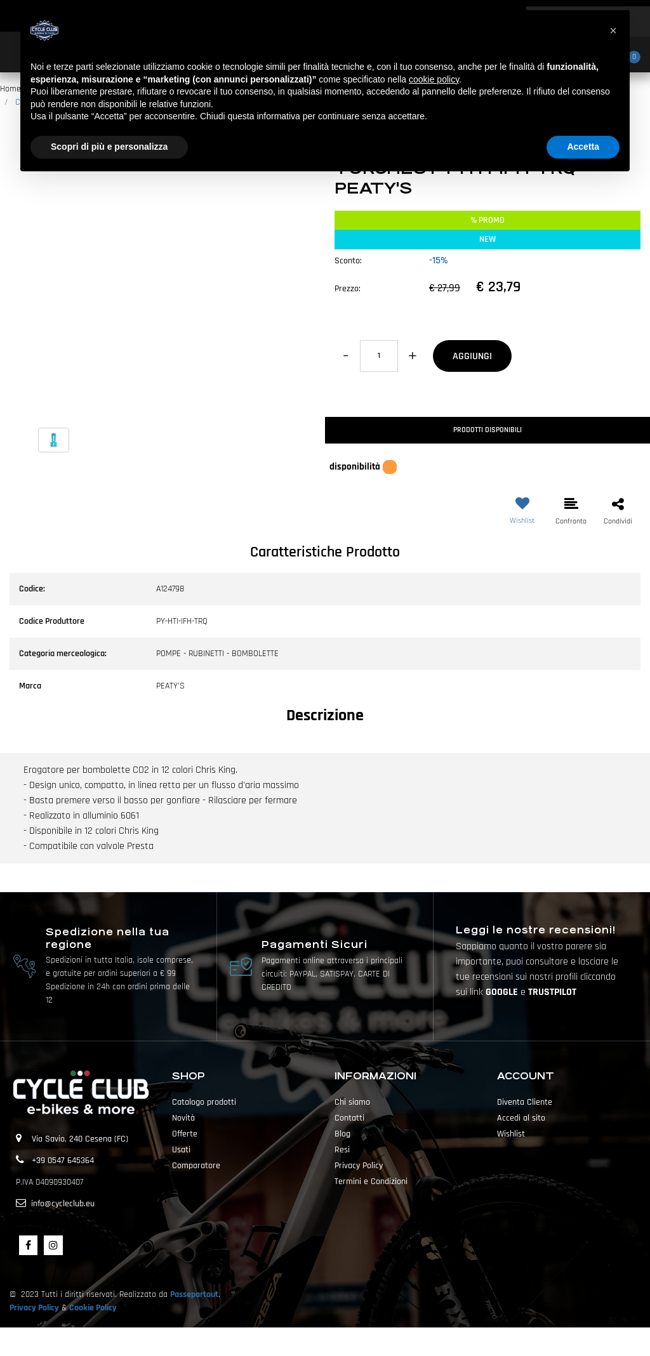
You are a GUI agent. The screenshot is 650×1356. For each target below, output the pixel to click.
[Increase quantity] (412, 356)
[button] (162, 297)
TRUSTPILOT (552, 992)
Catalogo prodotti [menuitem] (204, 1102)
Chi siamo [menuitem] (352, 1102)
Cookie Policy (93, 1307)
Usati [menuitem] (181, 1149)
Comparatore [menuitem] (196, 1165)
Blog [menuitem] (342, 1134)
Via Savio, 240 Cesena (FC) (80, 1139)
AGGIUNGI (472, 356)
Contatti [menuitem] (349, 1118)
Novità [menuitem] (183, 1118)
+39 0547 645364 (63, 1160)
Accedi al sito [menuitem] (521, 1118)
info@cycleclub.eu (63, 1203)
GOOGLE (503, 992)
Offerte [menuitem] (184, 1134)
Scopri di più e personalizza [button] (109, 147)
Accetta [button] (583, 147)
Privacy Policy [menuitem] (359, 1165)
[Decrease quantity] (345, 356)
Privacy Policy (34, 1307)
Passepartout (194, 1294)
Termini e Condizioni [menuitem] (371, 1181)
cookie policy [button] (434, 79)
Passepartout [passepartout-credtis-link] (347, 1341)
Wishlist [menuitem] (511, 1134)
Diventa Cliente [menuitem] (524, 1102)
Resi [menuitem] (342, 1149)
